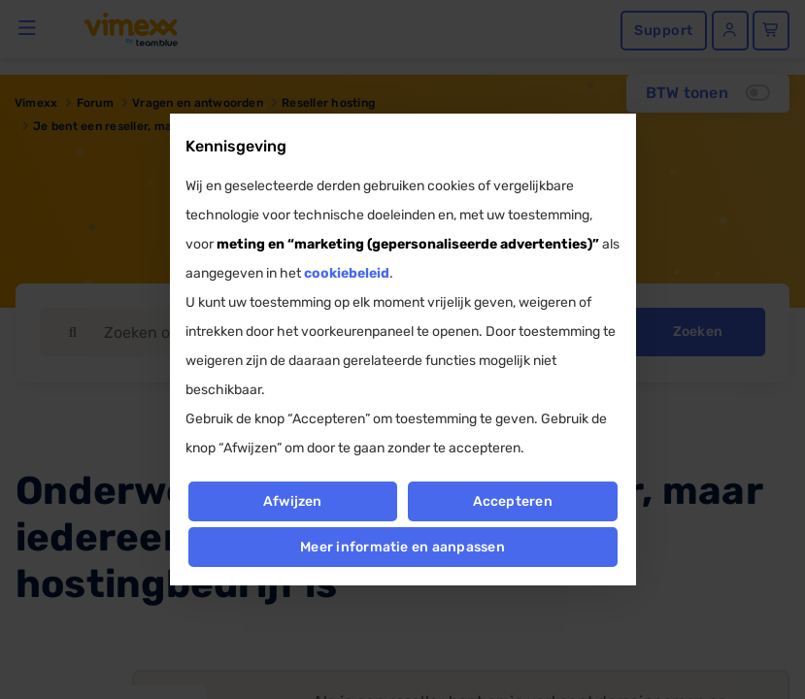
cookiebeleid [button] (346, 273)
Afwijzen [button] (292, 501)
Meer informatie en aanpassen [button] (402, 547)
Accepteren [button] (513, 501)
